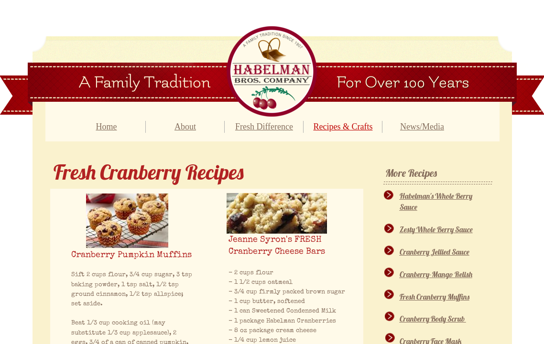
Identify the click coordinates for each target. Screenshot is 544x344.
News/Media (422, 126)
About (185, 126)
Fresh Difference (264, 126)
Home (106, 126)
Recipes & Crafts (342, 126)
